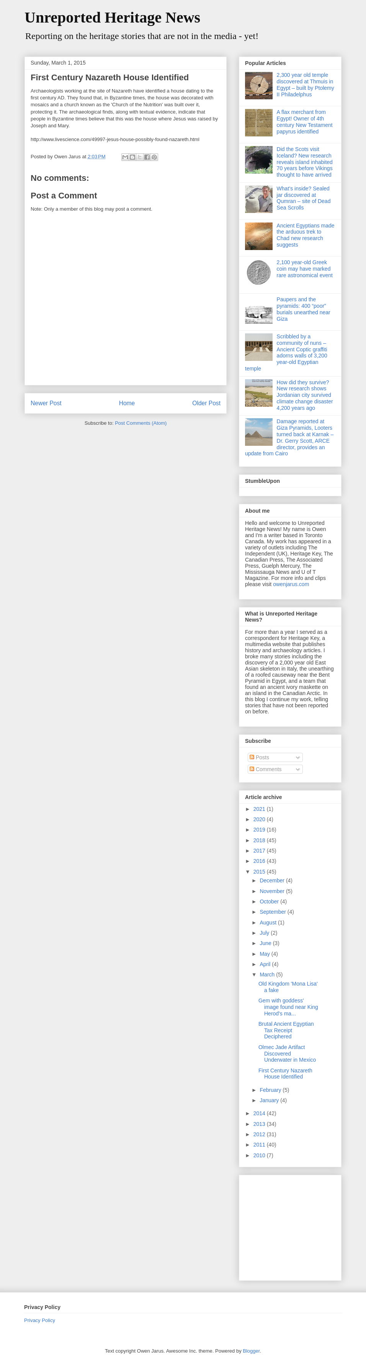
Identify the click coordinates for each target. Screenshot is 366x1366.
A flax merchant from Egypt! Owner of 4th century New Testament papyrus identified (305, 121)
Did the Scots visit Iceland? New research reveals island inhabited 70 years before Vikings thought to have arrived (305, 162)
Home (127, 403)
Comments (266, 769)
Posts (259, 757)
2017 (260, 851)
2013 (260, 1124)
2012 (260, 1134)
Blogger (251, 1351)
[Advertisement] (293, 1225)
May (265, 954)
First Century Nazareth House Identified (285, 1073)
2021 (260, 809)
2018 (260, 840)
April (266, 964)
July (265, 933)
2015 (260, 872)
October (270, 901)
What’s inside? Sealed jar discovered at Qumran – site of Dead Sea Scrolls (304, 198)
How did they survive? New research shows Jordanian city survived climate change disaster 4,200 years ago (305, 395)
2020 (260, 819)
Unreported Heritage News (112, 17)
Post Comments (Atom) (141, 423)
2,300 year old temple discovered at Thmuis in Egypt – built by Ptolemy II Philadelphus (305, 84)
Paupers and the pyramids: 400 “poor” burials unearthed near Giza (303, 309)
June (266, 943)
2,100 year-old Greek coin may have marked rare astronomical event (305, 268)
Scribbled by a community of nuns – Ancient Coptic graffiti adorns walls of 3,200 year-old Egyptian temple (286, 352)
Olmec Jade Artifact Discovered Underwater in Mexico (287, 1053)
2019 (260, 830)
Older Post (206, 403)
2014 (260, 1113)
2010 (260, 1155)
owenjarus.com (291, 584)
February (271, 1090)
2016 (260, 861)
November (273, 891)
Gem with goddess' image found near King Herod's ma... (288, 1007)
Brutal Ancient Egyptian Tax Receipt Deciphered (286, 1030)
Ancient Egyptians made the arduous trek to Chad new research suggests (306, 235)
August (269, 922)
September (273, 912)
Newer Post (46, 403)
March (268, 974)
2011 (260, 1145)
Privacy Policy (39, 1320)
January (270, 1100)
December (273, 880)
